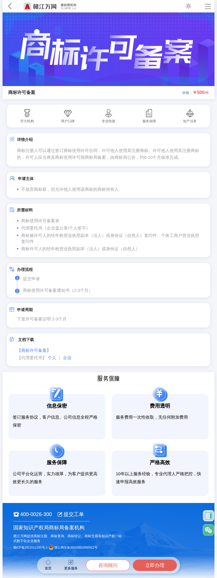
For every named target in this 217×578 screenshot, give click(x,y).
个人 (52, 357)
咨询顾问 (108, 565)
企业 (67, 357)
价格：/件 (195, 92)
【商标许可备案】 (34, 350)
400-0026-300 (32, 514)
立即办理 (154, 565)
